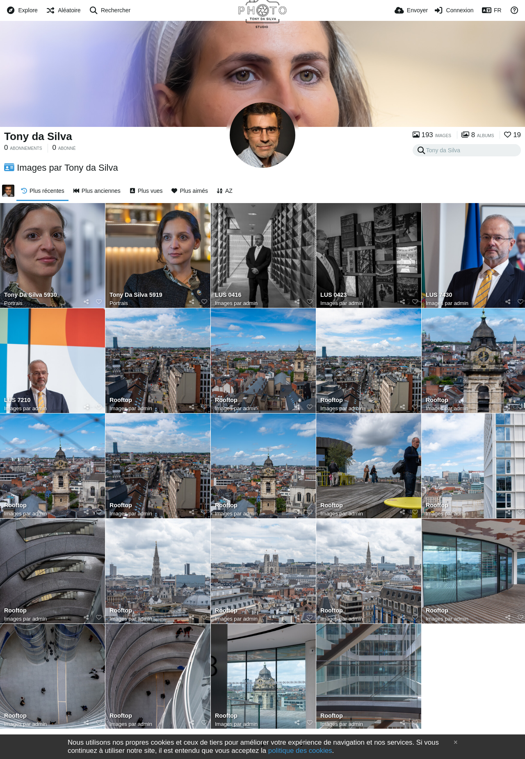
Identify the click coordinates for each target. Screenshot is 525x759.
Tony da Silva (38, 136)
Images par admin (236, 303)
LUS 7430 (439, 295)
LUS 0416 (228, 295)
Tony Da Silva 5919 (136, 295)
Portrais (13, 303)
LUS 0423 (333, 295)
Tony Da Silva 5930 (30, 295)
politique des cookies (300, 750)
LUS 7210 (17, 400)
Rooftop (121, 400)
